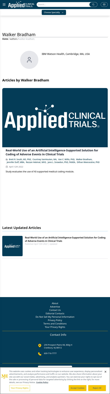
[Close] (105, 372)
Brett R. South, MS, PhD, (20, 159)
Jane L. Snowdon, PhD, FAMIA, (62, 162)
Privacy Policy (55, 320)
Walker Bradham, (84, 159)
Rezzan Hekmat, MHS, (36, 162)
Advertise (55, 306)
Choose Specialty (54, 12)
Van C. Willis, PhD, (66, 159)
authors (13, 39)
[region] (55, 380)
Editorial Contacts (55, 313)
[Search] (63, 4)
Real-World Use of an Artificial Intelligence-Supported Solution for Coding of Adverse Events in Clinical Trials (65, 239)
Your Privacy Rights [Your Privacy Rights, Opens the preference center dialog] (19, 388)
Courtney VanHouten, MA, (45, 159)
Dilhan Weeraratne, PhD (88, 162)
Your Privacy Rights (55, 327)
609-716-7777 (50, 353)
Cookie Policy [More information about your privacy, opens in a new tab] (42, 382)
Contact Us (55, 310)
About (55, 303)
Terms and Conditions (55, 323)
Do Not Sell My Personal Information (55, 316)
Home (5, 39)
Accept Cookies (78, 388)
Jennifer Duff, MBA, (16, 162)
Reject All (97, 388)
